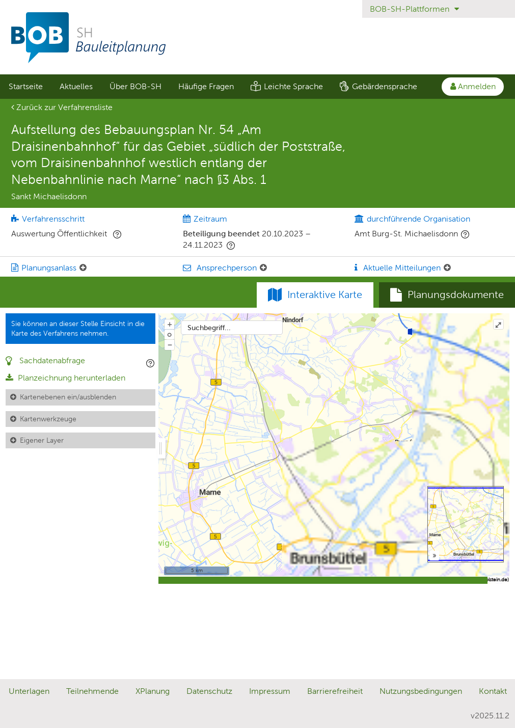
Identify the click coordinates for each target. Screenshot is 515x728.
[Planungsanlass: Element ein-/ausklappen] (83, 268)
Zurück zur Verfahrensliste (62, 107)
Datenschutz (209, 691)
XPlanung (152, 691)
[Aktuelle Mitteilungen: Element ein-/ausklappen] (447, 268)
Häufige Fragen (206, 86)
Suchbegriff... (209, 327)
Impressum (269, 691)
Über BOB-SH (135, 86)
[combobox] (232, 327)
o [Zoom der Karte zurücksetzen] (169, 334)
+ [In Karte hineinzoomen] (169, 324)
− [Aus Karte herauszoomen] (170, 344)
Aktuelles (76, 86)
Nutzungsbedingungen (421, 691)
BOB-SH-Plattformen (414, 9)
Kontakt (493, 691)
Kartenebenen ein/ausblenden (68, 397)
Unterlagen (29, 691)
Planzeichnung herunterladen (65, 377)
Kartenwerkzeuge (48, 419)
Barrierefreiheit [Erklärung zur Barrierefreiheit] (335, 691)
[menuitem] (25, 86)
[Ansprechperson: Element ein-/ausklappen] (263, 268)
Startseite (26, 86)
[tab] (447, 295)
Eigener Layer (42, 440)
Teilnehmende (92, 691)
